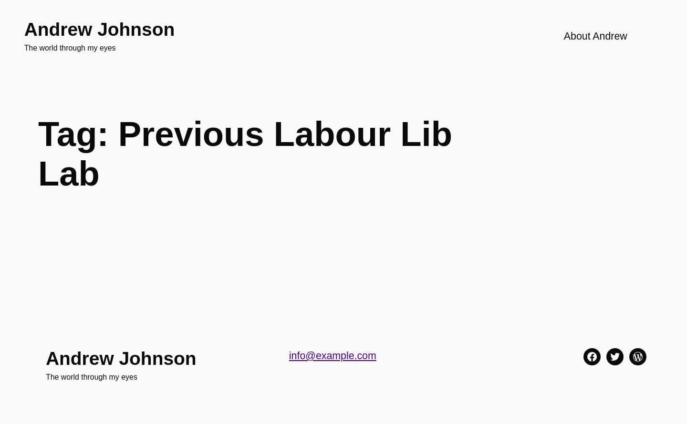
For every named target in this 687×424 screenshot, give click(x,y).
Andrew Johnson (99, 29)
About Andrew (595, 36)
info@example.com (332, 356)
